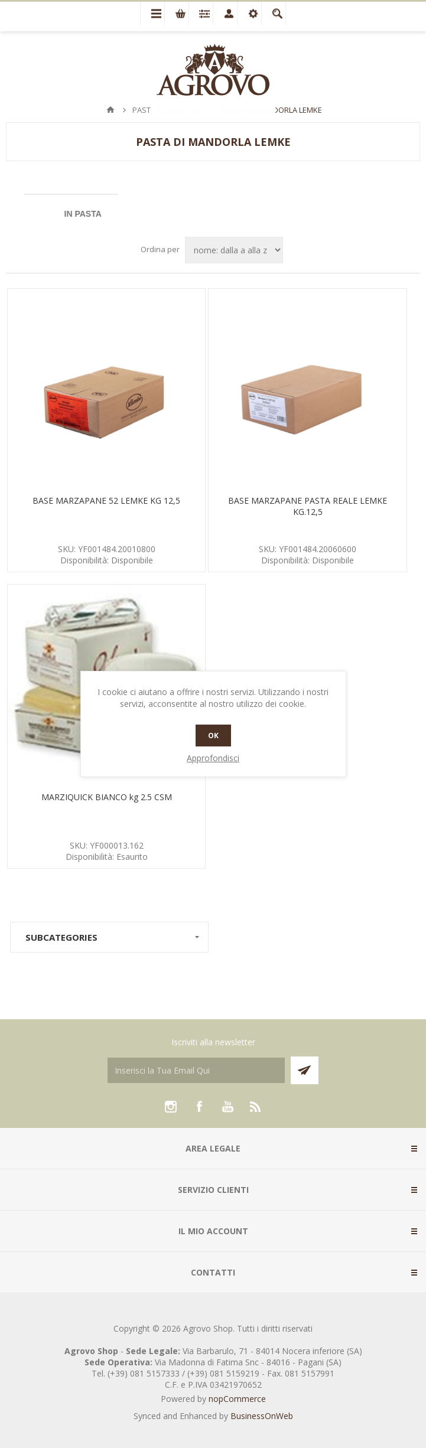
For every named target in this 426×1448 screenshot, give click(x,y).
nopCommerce (237, 1398)
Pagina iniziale (110, 109)
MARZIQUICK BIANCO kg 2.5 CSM (106, 797)
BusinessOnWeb (261, 1415)
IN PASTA (83, 213)
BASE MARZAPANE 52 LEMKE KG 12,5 (106, 500)
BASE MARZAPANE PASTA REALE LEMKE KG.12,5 (307, 506)
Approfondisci (213, 758)
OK (213, 735)
